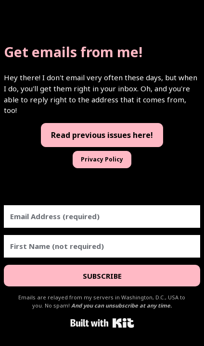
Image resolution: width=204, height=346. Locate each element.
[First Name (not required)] (102, 246)
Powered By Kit (102, 323)
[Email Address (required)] (102, 216)
